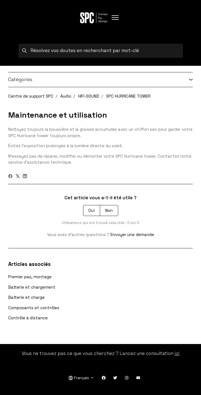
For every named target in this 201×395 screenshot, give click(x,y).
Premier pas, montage (30, 276)
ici (177, 353)
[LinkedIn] (25, 176)
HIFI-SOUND (88, 96)
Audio (65, 96)
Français (81, 377)
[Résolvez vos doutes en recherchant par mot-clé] (101, 51)
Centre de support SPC (30, 96)
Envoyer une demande (132, 234)
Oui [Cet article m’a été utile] (91, 210)
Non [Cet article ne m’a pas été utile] (109, 210)
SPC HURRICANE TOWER (128, 96)
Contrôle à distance (28, 317)
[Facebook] (10, 176)
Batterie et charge (26, 297)
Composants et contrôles (33, 307)
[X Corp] (18, 176)
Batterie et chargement (31, 287)
